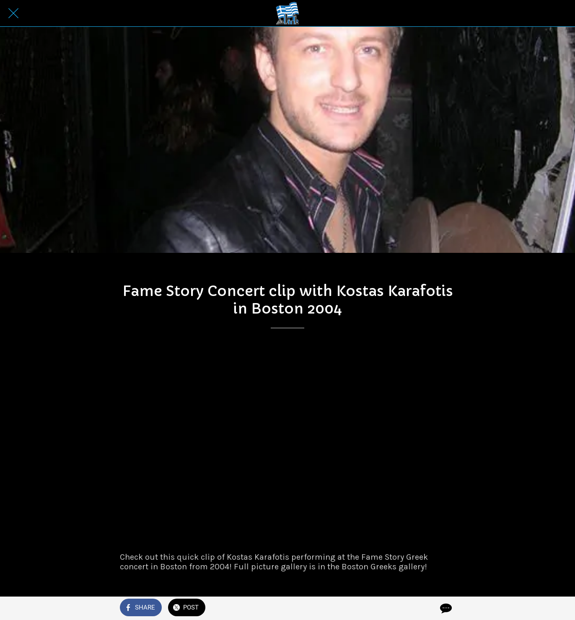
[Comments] (445, 608)
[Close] (13, 13)
